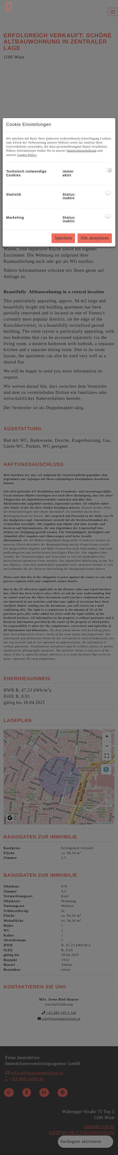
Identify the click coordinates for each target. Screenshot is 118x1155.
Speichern (63, 238)
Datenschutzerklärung (82, 150)
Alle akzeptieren (95, 238)
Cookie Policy (26, 155)
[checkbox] (108, 170)
